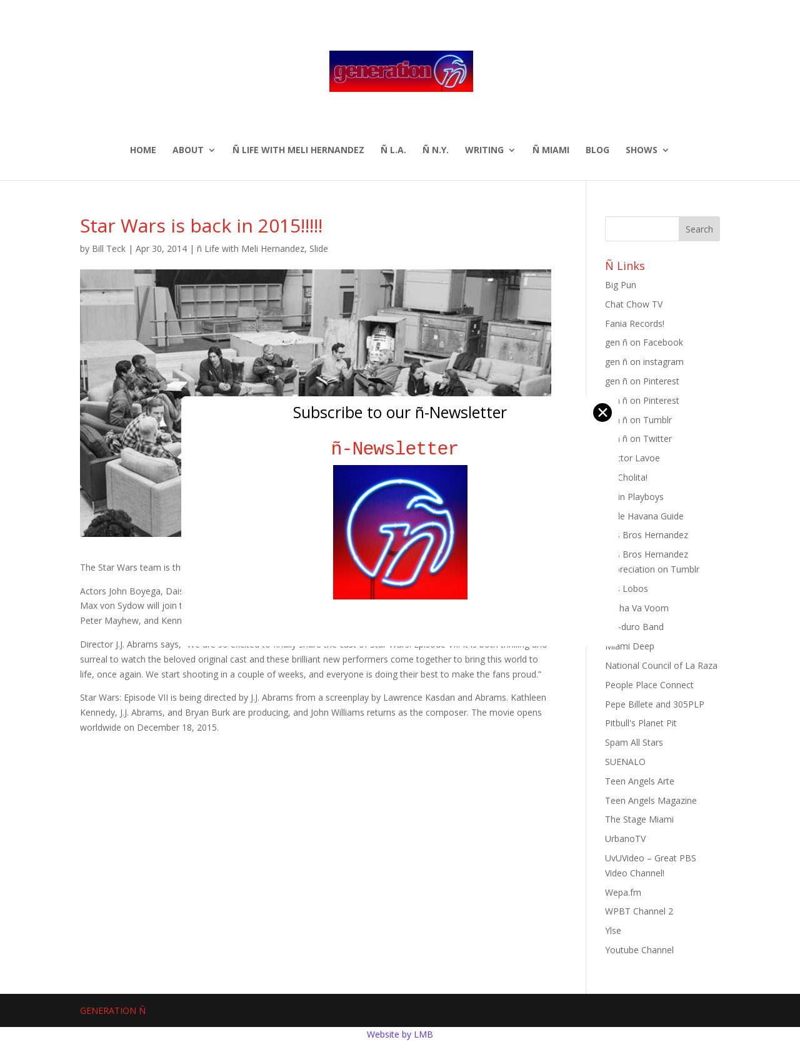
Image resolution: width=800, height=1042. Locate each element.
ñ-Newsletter (400, 449)
